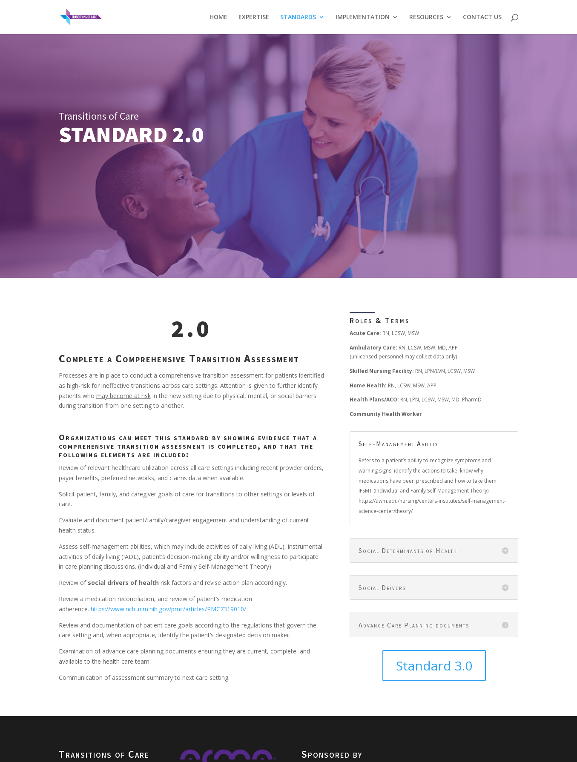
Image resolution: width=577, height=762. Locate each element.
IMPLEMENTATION (363, 17)
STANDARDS (298, 17)
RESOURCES (426, 17)
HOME (218, 17)
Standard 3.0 (434, 665)
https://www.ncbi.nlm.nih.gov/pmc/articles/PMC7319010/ (168, 609)
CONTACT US (482, 17)
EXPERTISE (253, 17)
